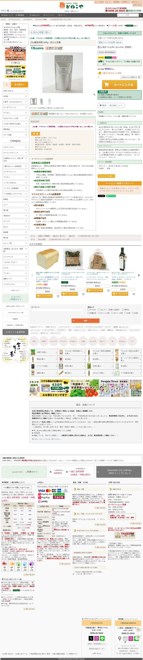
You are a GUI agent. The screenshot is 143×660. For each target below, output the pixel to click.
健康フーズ (7, 279)
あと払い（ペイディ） (44, 533)
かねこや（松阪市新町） (49, 541)
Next (138, 389)
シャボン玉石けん (9, 183)
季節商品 (6, 129)
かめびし (73, 341)
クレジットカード (43, 517)
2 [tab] (79, 399)
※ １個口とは (15, 63)
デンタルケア (27, 19)
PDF (125, 535)
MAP (127, 502)
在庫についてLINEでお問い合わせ (110, 38)
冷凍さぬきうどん (121, 330)
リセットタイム (134, 330)
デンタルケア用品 (41, 19)
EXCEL (132, 535)
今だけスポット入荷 (10, 118)
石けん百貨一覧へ (41, 32)
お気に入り (34, 15)
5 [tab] (84, 399)
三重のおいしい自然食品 (12, 166)
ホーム (3, 19)
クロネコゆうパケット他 (11, 579)
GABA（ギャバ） (51, 327)
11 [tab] (93, 399)
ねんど (5, 227)
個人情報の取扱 (59, 654)
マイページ (48, 15)
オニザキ (93, 341)
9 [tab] (90, 399)
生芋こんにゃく (93, 330)
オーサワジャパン (14, 19)
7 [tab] (87, 399)
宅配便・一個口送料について (112, 105)
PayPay (39, 519)
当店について (7, 15)
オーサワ (53, 341)
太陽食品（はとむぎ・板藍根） (13, 250)
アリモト (6, 273)
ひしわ (5, 268)
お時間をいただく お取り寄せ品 (13, 159)
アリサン (6, 113)
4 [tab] (82, 399)
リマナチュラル (9, 284)
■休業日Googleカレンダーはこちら (15, 38)
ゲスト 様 (5, 11)
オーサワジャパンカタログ (94, 327)
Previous (32, 389)
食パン (102, 341)
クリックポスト (8, 597)
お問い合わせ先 (114, 482)
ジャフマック (8, 257)
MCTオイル (44, 333)
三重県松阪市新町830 (128, 623)
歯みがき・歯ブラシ (59, 236)
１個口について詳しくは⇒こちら (17, 487)
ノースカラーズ (78, 327)
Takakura (6, 216)
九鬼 (83, 341)
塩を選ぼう (14, 84)
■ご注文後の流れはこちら (13, 42)
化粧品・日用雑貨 (44, 236)
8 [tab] (88, 399)
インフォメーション (96, 619)
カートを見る (99, 2)
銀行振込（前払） (40, 530)
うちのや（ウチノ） (10, 262)
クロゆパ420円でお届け (12, 124)
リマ (132, 341)
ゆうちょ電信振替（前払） (43, 522)
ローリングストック (10, 153)
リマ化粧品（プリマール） (13, 194)
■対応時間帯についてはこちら (15, 35)
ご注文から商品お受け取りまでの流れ (86, 567)
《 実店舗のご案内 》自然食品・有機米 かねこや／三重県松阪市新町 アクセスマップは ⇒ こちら (124, 545)
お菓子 (43, 341)
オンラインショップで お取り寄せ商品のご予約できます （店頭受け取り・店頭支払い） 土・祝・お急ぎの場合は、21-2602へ (128, 649)
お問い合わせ (138, 5)
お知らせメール (137, 2)
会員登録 (116, 2)
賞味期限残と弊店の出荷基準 (83, 553)
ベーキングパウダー (48, 330)
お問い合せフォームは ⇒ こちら (120, 494)
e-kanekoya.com (97, 623)
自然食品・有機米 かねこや (118, 497)
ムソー (5, 205)
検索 (140, 15)
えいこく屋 (7, 243)
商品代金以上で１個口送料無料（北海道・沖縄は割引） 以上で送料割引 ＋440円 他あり (85, 25)
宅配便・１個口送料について (13, 482)
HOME (5, 96)
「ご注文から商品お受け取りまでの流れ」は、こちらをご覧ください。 (88, 573)
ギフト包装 (7, 135)
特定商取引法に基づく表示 (40, 654)
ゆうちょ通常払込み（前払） (43, 526)
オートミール (35, 330)
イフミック (34, 333)
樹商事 (5, 232)
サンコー (108, 327)
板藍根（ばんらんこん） (121, 327)
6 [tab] (85, 399)
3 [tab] (80, 399)
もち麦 (102, 330)
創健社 (5, 199)
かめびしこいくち (79, 330)
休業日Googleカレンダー (97, 649)
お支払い (40, 482)
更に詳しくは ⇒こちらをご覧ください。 (47, 439)
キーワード (35, 307)
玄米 (70, 330)
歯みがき (72, 236)
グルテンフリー (9, 147)
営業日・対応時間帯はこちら (97, 644)
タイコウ (6, 221)
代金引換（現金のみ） (44, 512)
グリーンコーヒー (65, 327)
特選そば (110, 330)
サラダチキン (61, 330)
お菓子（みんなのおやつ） (13, 102)
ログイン (21, 11)
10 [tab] (92, 399)
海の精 (5, 210)
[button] (32, 275)
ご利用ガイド (126, 2)
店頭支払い (40, 536)
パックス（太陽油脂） (11, 188)
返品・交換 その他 (80, 482)
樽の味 (5, 238)
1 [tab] (77, 399)
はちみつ (122, 341)
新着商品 (19, 15)
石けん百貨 (41, 239)
